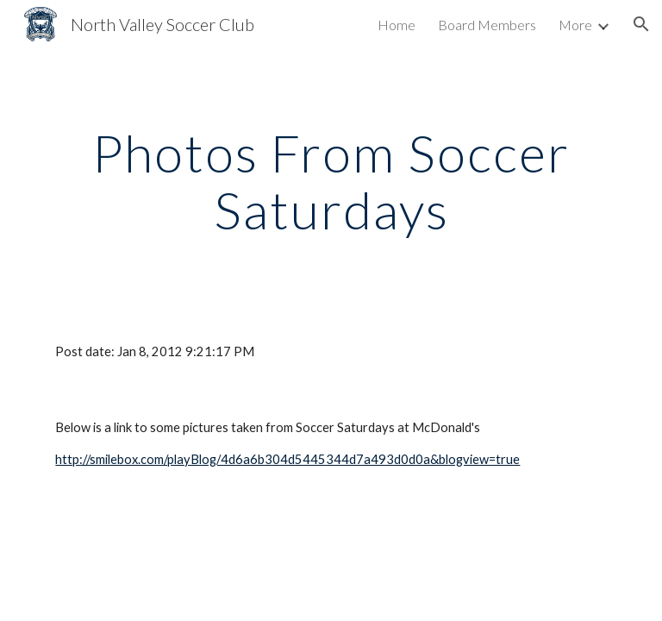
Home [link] (396, 24)
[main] (330, 181)
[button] (641, 24)
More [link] (575, 24)
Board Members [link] (487, 24)
